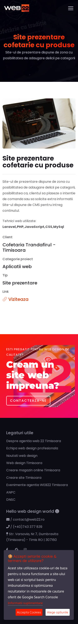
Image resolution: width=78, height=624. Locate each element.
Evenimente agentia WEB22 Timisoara (37, 485)
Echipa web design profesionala (32, 448)
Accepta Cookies (29, 612)
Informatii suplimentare (25, 603)
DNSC (10, 499)
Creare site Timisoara (23, 477)
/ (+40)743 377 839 (24, 526)
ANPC (10, 492)
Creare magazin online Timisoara (33, 470)
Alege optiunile (57, 612)
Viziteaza (15, 299)
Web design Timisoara (24, 463)
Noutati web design (21, 455)
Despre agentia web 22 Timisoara (33, 441)
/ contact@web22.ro (25, 519)
